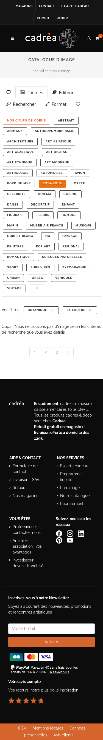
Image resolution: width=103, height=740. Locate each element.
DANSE (13, 204)
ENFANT (68, 204)
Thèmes (31, 92)
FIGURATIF (15, 215)
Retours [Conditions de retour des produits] (19, 487)
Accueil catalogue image (51, 71)
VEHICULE (63, 278)
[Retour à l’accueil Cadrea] (51, 38)
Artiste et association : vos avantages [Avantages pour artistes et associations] (27, 546)
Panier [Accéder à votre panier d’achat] (62, 18)
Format (56, 104)
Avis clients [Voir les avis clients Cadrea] (64, 735)
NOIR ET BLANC (20, 236)
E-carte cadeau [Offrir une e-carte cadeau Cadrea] (74, 466)
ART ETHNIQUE (19, 162)
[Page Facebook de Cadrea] (59, 533)
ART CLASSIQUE (20, 152)
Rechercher (21, 104)
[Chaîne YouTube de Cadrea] (70, 540)
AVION (80, 173)
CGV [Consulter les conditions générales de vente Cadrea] (22, 728)
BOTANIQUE (52, 183)
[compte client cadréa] (89, 37)
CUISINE (70, 194)
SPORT (12, 267)
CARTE (79, 183)
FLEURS (43, 215)
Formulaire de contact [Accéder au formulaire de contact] (25, 469)
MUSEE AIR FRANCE (46, 225)
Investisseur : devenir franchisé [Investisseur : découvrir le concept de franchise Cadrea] (28, 563)
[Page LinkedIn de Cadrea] (81, 533)
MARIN (12, 225)
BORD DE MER (19, 183)
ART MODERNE (56, 162)
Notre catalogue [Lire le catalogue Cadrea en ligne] (75, 495)
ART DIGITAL (56, 152)
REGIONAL (71, 246)
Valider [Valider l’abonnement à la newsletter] (51, 641)
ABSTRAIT (66, 120)
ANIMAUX (15, 131)
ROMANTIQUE (18, 257)
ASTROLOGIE (18, 173)
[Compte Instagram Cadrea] (70, 533)
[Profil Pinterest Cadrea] (59, 540)
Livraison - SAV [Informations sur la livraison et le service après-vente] (26, 479)
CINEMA (44, 194)
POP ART (43, 246)
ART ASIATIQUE (58, 141)
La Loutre (79, 310)
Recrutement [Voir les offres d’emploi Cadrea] (71, 503)
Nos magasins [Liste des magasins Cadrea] (25, 495)
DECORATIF (40, 204)
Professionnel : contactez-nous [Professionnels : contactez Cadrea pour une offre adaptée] (27, 530)
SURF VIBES (40, 267)
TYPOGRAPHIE (74, 267)
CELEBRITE (16, 194)
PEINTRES (15, 246)
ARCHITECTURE (20, 141)
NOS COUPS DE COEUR (26, 120)
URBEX (37, 278)
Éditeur (63, 92)
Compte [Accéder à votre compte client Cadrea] (43, 18)
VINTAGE (14, 288)
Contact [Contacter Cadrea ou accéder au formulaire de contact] (46, 6)
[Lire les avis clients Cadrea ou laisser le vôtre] (28, 698)
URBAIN (13, 278)
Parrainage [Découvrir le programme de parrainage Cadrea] (70, 487)
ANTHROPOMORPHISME (54, 131)
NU (47, 236)
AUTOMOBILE (52, 173)
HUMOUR (69, 215)
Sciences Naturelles (62, 257)
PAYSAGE (69, 236)
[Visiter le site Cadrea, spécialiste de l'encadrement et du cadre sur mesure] (19, 404)
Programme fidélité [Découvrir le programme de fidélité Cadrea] (71, 477)
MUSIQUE (83, 225)
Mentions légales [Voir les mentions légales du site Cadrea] (48, 728)
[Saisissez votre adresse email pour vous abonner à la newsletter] (51, 628)
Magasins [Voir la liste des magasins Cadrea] (24, 6)
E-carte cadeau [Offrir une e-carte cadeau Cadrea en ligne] (75, 6)
